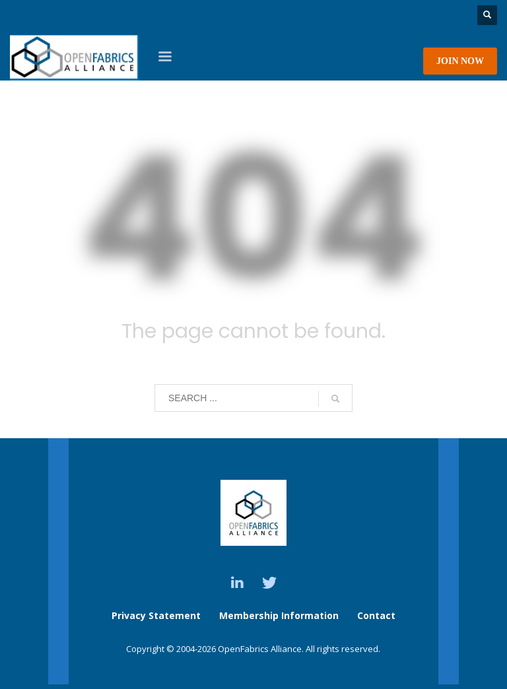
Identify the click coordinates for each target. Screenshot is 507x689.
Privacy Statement (156, 615)
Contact (376, 615)
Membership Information (280, 615)
